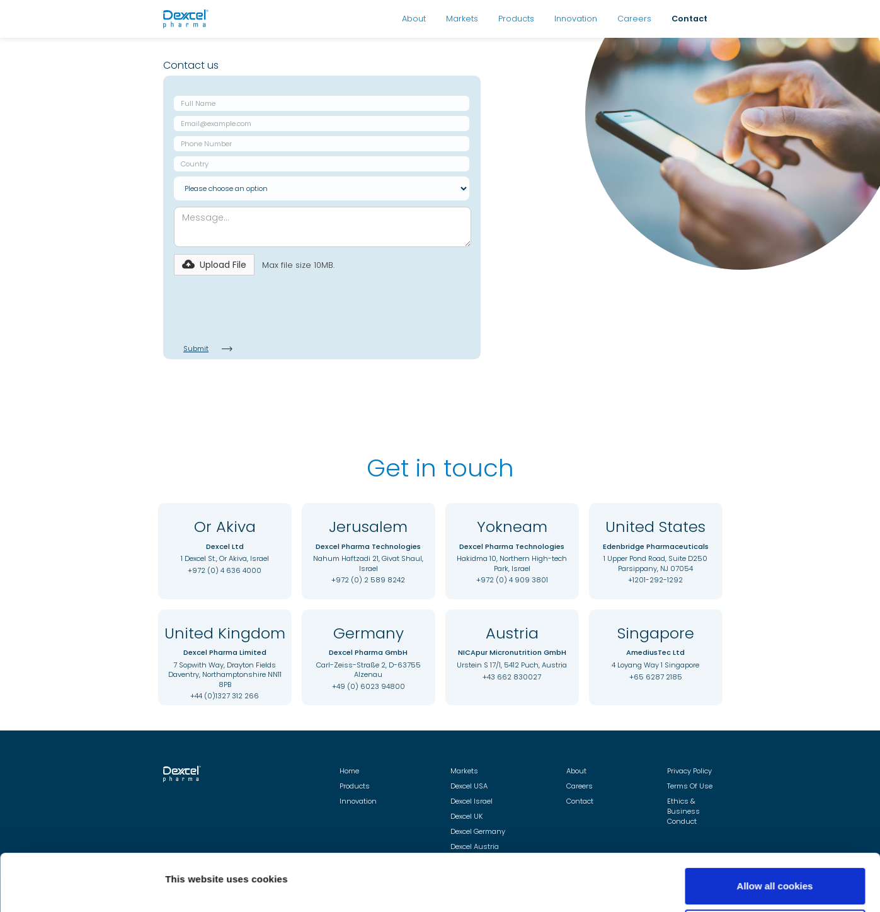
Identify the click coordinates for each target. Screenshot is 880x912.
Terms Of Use (689, 786)
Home (349, 771)
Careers (634, 18)
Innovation (575, 18)
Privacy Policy (689, 771)
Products (516, 18)
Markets (462, 18)
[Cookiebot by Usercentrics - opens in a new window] (81, 887)
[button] (214, 264)
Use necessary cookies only (775, 878)
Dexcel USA (469, 786)
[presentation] (269, 308)
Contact (689, 18)
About (414, 18)
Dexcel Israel (471, 801)
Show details (194, 869)
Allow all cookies (775, 837)
